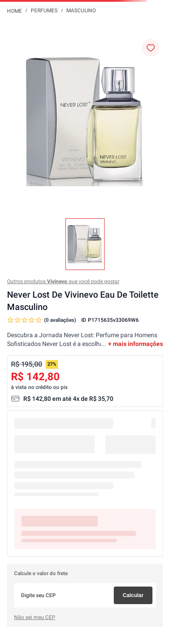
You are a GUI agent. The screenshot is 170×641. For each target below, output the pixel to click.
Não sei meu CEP (34, 617)
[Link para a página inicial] (14, 10)
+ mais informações (135, 343)
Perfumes (44, 10)
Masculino (81, 10)
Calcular (133, 595)
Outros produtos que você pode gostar (63, 281)
